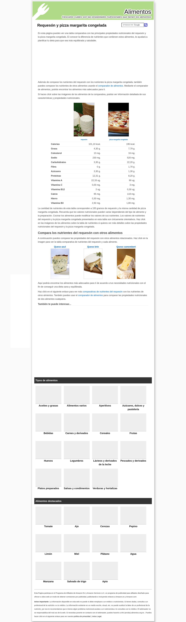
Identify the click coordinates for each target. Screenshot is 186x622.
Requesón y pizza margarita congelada (71, 25)
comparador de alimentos (110, 86)
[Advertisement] (93, 61)
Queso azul (60, 247)
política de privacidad (82, 616)
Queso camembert (126, 247)
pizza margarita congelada (118, 139)
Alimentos (137, 11)
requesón (84, 139)
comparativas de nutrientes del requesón (103, 291)
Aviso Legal (96, 616)
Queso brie (93, 247)
